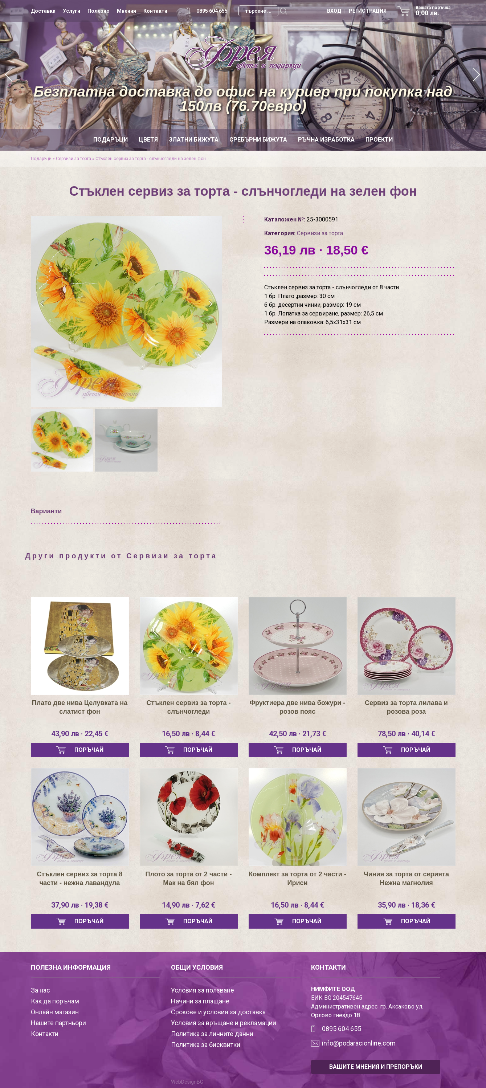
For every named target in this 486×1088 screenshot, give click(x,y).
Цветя (148, 139)
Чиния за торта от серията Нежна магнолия (406, 879)
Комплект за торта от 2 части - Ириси (297, 879)
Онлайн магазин (55, 1012)
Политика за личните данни (212, 1034)
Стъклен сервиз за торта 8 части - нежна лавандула (79, 879)
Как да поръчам (55, 1001)
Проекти (379, 139)
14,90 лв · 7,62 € (188, 905)
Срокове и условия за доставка (218, 1012)
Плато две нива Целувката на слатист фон (79, 707)
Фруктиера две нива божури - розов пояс (298, 707)
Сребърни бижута (258, 139)
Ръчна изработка (326, 139)
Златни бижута (194, 139)
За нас (40, 990)
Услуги (71, 11)
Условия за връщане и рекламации (223, 1023)
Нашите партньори (58, 1023)
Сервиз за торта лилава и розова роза (406, 707)
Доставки (43, 11)
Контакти (155, 11)
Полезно (98, 11)
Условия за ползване (202, 990)
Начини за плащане (200, 1001)
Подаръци (110, 139)
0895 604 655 (212, 11)
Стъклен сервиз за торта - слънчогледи (188, 707)
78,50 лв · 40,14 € (406, 733)
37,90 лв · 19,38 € (80, 905)
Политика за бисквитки (205, 1044)
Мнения (126, 11)
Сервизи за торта (73, 158)
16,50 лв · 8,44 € (188, 733)
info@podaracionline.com (359, 1043)
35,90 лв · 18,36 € (406, 905)
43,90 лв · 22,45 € (80, 733)
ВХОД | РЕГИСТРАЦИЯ (357, 11)
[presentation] (43, 304)
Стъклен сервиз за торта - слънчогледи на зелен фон (150, 158)
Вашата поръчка (436, 10)
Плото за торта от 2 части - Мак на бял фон (189, 879)
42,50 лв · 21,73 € (297, 733)
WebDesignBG (187, 1081)
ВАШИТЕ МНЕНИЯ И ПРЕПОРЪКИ (375, 1066)
